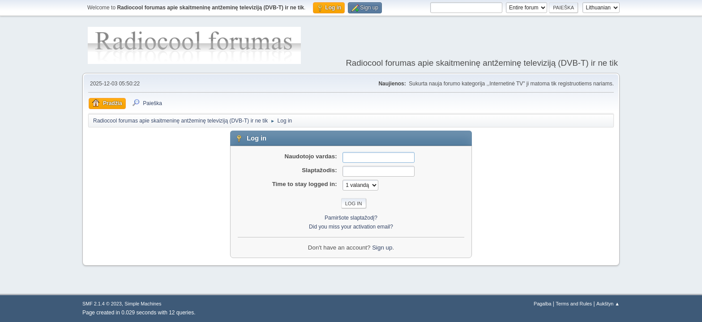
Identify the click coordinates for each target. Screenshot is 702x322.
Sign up (382, 247)
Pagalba (543, 303)
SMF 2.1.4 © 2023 (102, 303)
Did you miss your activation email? (351, 227)
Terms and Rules (574, 303)
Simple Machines (142, 303)
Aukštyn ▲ (608, 303)
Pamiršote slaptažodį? (351, 218)
